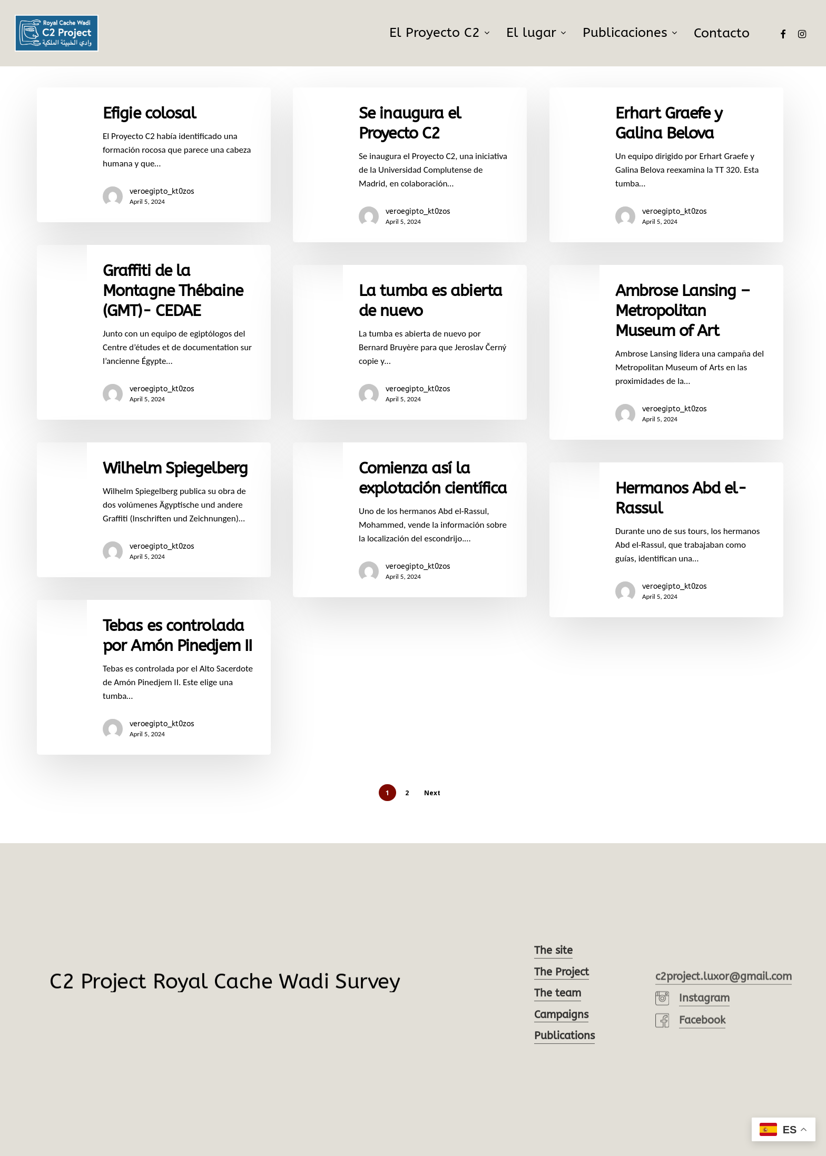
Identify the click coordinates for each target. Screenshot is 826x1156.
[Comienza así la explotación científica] (410, 548)
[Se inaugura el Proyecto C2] (410, 164)
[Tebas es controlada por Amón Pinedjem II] (154, 698)
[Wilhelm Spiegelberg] (154, 530)
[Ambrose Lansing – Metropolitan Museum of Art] (666, 359)
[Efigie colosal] (154, 154)
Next (432, 792)
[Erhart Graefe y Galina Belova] (666, 164)
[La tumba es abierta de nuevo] (410, 342)
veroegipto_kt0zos (162, 191)
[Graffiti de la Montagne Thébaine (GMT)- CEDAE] (154, 332)
